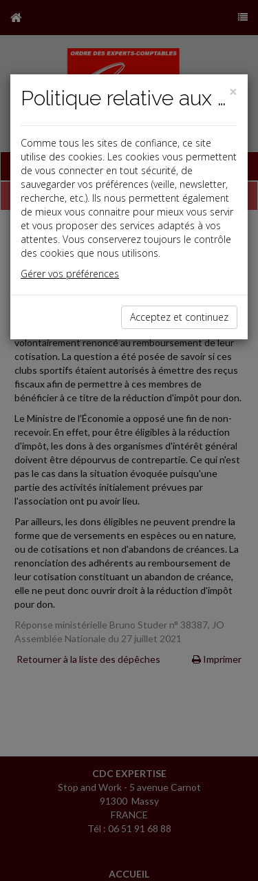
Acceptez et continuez (179, 316)
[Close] (233, 92)
